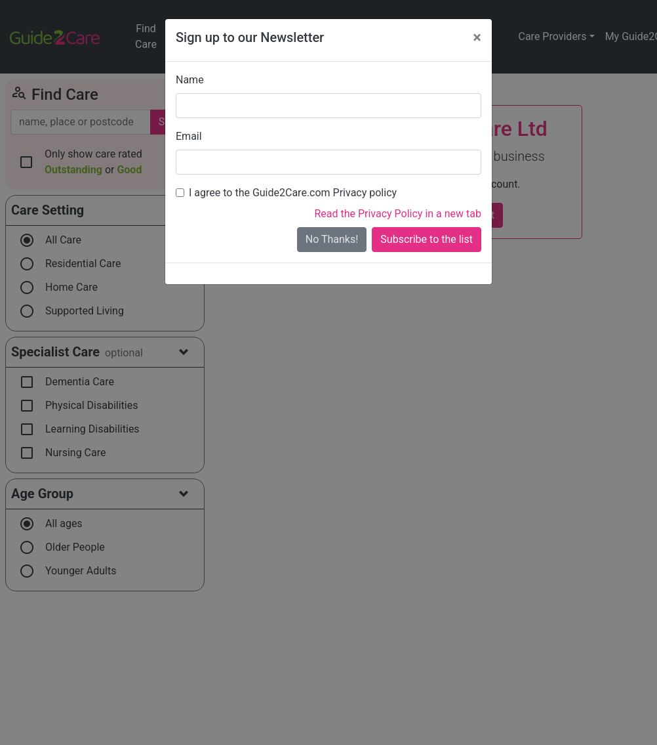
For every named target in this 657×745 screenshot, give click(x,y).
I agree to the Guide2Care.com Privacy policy (293, 192)
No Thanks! (332, 239)
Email (189, 136)
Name (190, 80)
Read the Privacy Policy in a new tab (397, 213)
